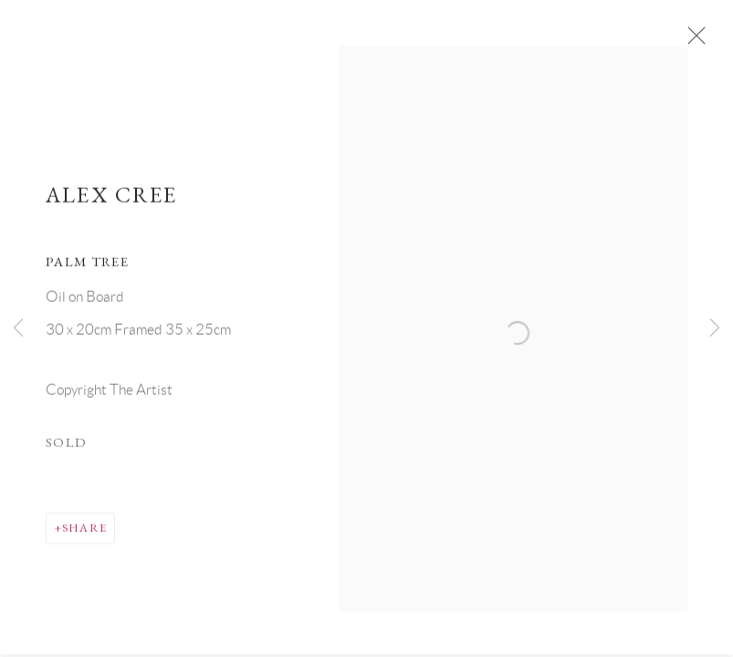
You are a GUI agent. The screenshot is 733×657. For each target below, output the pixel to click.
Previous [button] (18, 328)
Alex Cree (112, 199)
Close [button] (693, 41)
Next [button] (714, 328)
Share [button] (84, 532)
